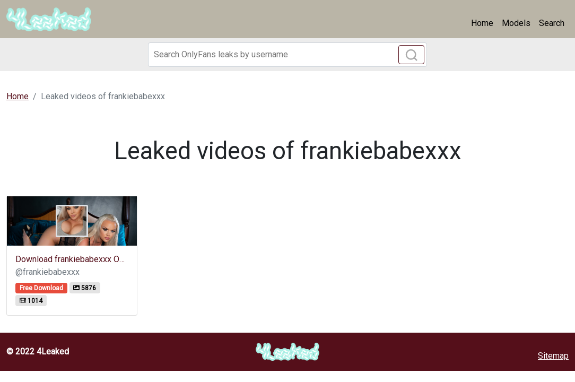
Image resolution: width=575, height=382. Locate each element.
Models (516, 23)
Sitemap (553, 356)
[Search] (287, 54)
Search (551, 23)
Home (482, 23)
